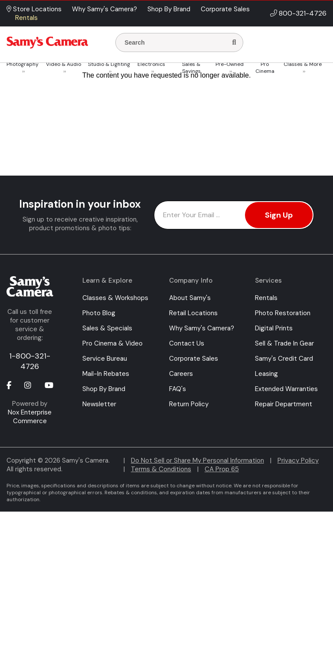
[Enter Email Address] (234, 215)
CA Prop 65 (222, 469)
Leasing (266, 373)
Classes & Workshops (115, 298)
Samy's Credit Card (284, 358)
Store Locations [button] (34, 9)
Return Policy (189, 404)
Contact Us (186, 343)
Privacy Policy (298, 460)
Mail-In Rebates (105, 373)
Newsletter (99, 404)
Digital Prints (274, 328)
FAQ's (177, 389)
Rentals (266, 298)
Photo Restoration (282, 313)
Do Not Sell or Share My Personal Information (197, 460)
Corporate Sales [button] (225, 9)
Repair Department (283, 404)
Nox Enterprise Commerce (30, 416)
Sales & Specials (107, 328)
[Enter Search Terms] (174, 42)
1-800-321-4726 (29, 361)
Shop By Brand (103, 389)
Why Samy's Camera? (201, 328)
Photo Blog (98, 313)
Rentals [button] (26, 17)
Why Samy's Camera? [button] (104, 9)
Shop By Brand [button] (168, 9)
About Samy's (190, 298)
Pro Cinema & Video (112, 343)
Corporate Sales (193, 358)
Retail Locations (193, 313)
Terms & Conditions (161, 469)
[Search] (233, 42)
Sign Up (279, 215)
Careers (181, 373)
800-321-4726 (302, 13)
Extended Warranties (286, 389)
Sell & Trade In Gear (284, 343)
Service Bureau (104, 358)
